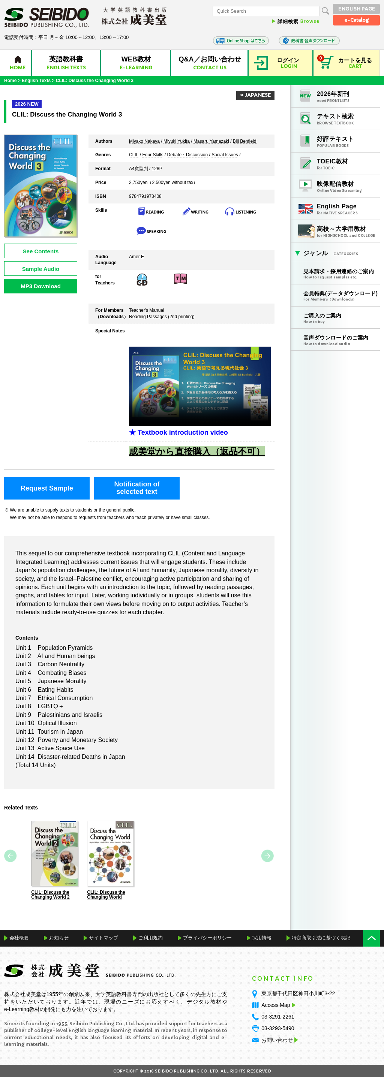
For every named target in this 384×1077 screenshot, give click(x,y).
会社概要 (19, 937)
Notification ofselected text (137, 487)
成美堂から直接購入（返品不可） (197, 451)
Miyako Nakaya (144, 141)
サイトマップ (103, 937)
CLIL (133, 155)
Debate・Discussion (187, 155)
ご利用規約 (150, 937)
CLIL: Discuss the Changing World (106, 895)
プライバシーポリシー (207, 937)
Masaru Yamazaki (211, 141)
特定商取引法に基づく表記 (321, 937)
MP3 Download (41, 286)
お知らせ (59, 937)
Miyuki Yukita (177, 141)
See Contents (41, 251)
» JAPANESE (255, 95)
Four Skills (152, 155)
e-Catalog (356, 20)
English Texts (36, 80)
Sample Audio (40, 269)
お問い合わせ (277, 1040)
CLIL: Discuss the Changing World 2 (50, 895)
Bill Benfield (244, 141)
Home (10, 80)
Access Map (277, 1005)
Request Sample (47, 488)
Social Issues (225, 155)
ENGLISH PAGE (356, 9)
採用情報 (262, 937)
